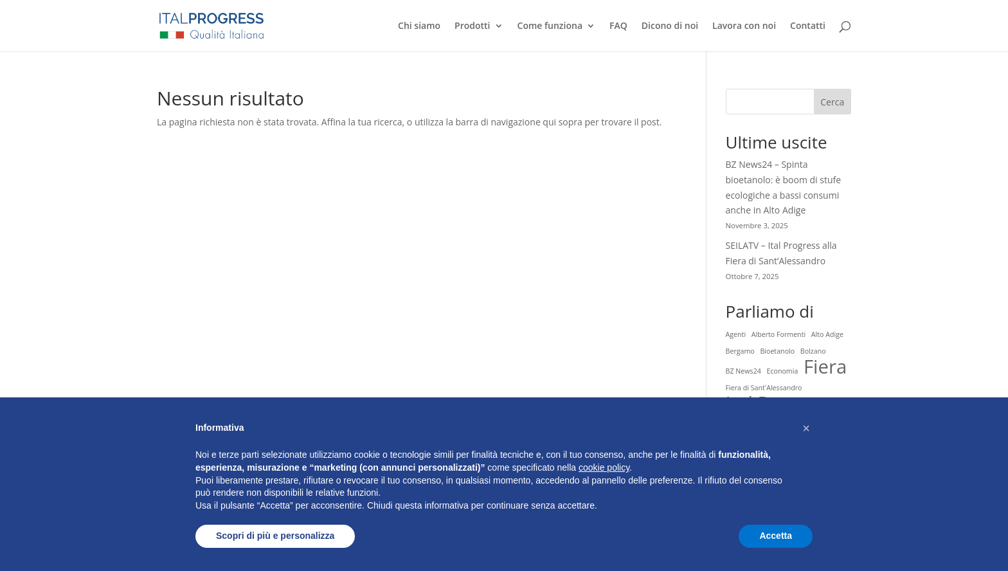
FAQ (618, 26)
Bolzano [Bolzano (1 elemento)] (813, 351)
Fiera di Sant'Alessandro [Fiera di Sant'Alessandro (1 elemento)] (764, 387)
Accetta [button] (775, 535)
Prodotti (472, 26)
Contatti (807, 26)
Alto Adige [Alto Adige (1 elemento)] (827, 334)
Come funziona (550, 26)
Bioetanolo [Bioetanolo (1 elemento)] (777, 351)
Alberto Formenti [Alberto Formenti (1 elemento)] (779, 334)
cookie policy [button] (604, 467)
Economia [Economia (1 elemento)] (782, 371)
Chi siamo (419, 26)
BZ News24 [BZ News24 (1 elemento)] (743, 371)
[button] (806, 428)
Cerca (832, 102)
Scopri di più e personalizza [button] (275, 535)
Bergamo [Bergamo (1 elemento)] (740, 351)
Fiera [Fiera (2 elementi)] (825, 367)
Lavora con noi (744, 26)
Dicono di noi (670, 26)
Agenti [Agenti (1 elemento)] (736, 334)
